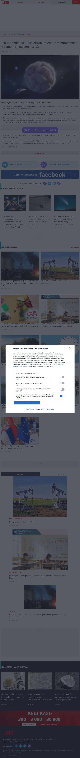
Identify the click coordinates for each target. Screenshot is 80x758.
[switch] (62, 377)
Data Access (39, 409)
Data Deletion (30, 409)
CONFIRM (27, 403)
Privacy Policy (50, 409)
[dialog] (40, 379)
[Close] (71, 349)
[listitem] (40, 373)
